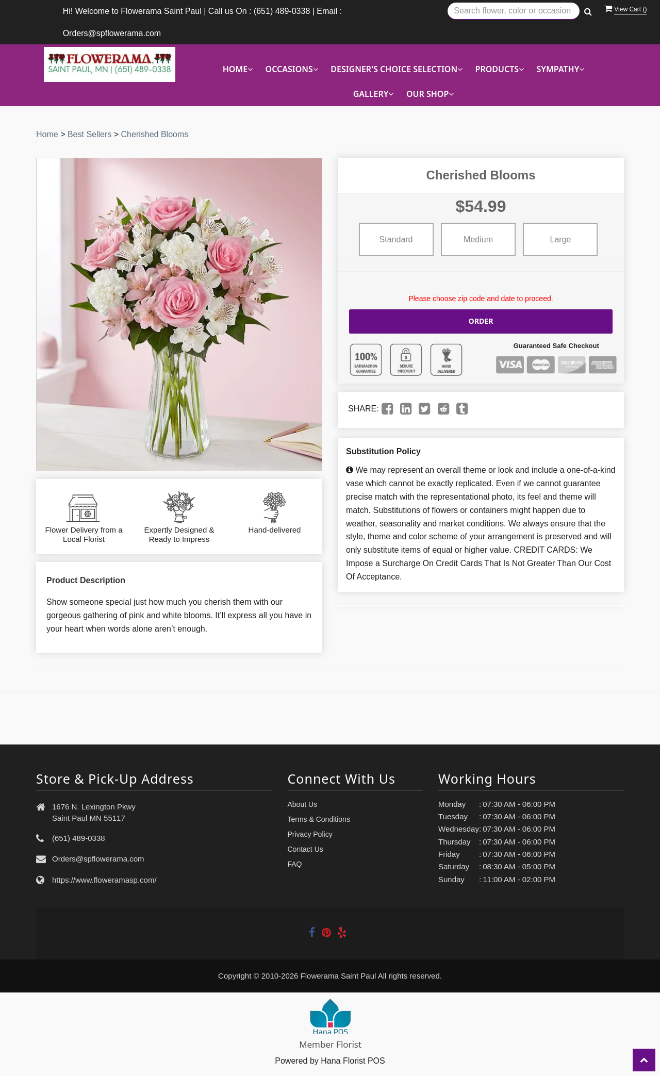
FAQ (295, 864)
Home (47, 134)
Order (481, 321)
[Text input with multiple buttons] (514, 11)
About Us (303, 804)
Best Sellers (89, 134)
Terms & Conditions (319, 819)
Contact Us (305, 849)
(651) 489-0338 (78, 838)
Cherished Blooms (155, 134)
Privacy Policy (310, 834)
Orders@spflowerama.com (98, 858)
